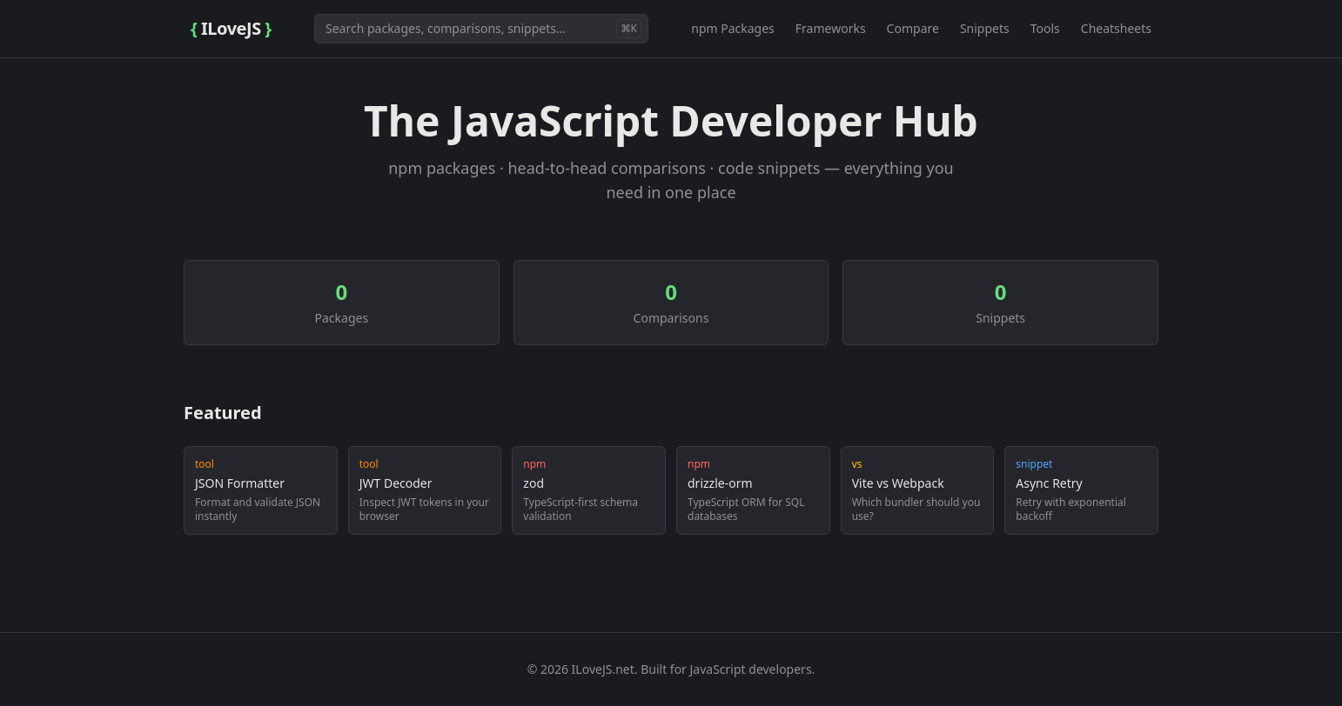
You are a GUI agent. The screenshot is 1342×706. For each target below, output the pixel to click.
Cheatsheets (1116, 28)
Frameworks (830, 28)
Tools (1045, 28)
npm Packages (733, 28)
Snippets (985, 28)
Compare (913, 28)
